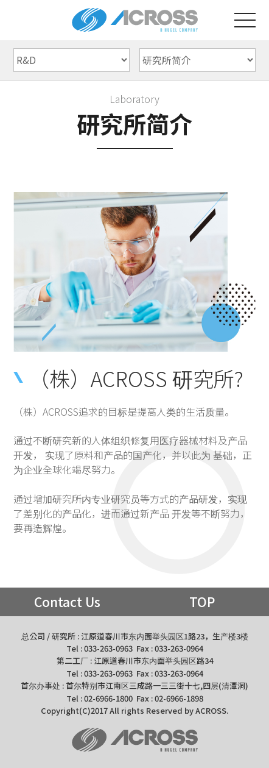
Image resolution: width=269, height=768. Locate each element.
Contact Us (67, 601)
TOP (202, 601)
